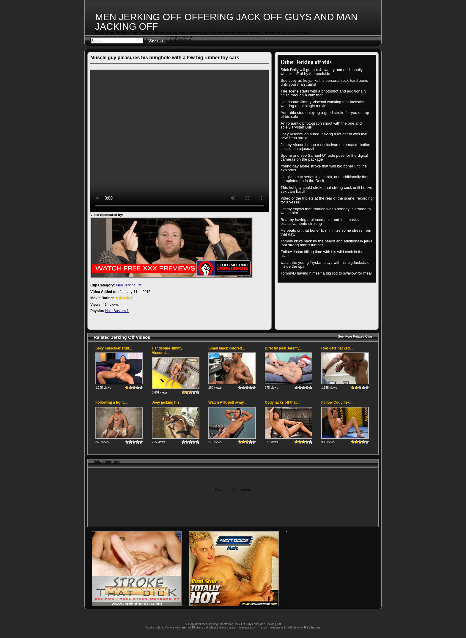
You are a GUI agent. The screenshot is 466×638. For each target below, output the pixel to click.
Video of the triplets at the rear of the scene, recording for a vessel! (327, 200)
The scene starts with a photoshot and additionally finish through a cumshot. (323, 93)
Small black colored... (226, 348)
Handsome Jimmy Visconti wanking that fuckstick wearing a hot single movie (323, 104)
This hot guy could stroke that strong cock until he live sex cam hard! (326, 189)
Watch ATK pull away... (227, 402)
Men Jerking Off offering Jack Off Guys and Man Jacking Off (226, 22)
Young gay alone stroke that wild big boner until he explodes (324, 168)
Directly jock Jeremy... (283, 348)
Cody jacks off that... (282, 402)
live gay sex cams (181, 37)
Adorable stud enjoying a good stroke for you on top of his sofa (325, 114)
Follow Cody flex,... (337, 402)
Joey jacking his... (167, 402)
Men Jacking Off (180, 40)
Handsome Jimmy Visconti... (167, 350)
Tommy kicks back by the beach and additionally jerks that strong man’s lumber (326, 243)
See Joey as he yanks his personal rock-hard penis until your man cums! (324, 82)
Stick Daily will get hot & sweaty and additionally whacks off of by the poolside (322, 72)
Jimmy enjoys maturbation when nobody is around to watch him (326, 211)
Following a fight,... (111, 402)
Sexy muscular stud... (113, 348)
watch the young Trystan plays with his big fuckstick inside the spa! (325, 264)
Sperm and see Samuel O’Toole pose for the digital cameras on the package (324, 157)
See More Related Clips (355, 336)
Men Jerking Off (128, 285)
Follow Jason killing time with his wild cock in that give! (323, 254)
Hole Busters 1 (117, 311)
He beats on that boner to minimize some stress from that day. (326, 232)
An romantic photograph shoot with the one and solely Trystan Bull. (321, 125)
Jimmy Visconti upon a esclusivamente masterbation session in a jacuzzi (325, 147)
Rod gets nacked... (337, 348)
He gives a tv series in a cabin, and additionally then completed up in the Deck (325, 179)
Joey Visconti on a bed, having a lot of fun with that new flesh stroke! (324, 136)
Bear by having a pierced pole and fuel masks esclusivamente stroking (320, 221)
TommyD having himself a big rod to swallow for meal (326, 273)
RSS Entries (312, 627)
